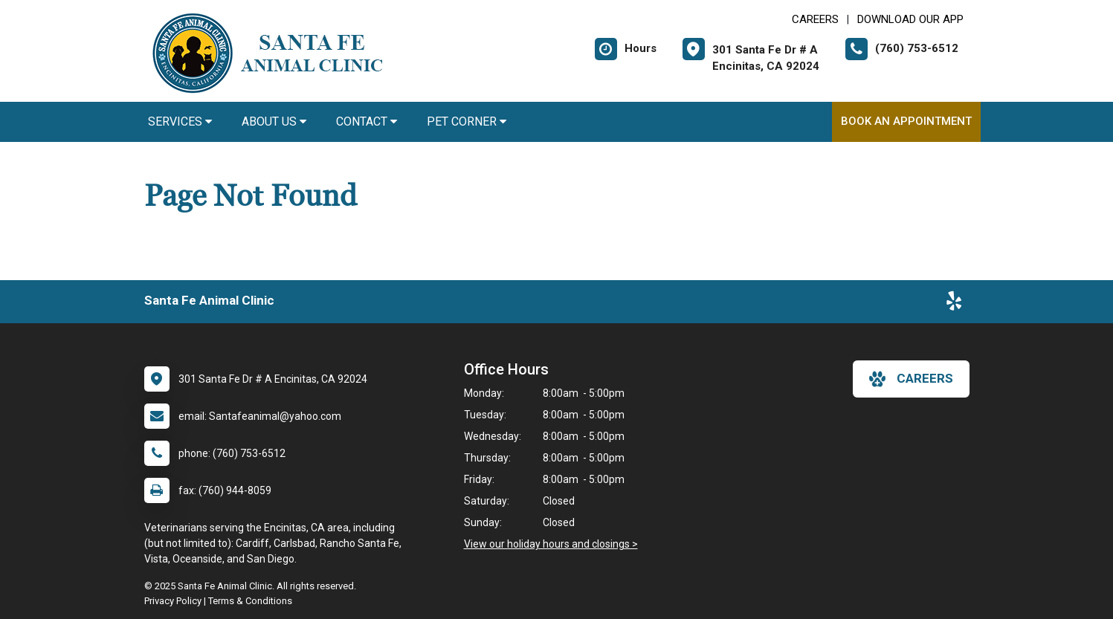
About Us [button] (274, 121)
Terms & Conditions (250, 600)
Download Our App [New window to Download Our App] (910, 19)
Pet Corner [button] (466, 121)
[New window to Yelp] (954, 304)
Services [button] (180, 121)
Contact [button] (366, 121)
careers (911, 379)
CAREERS (815, 19)
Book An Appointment (906, 121)
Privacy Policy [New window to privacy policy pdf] (172, 600)
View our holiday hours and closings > (551, 544)
